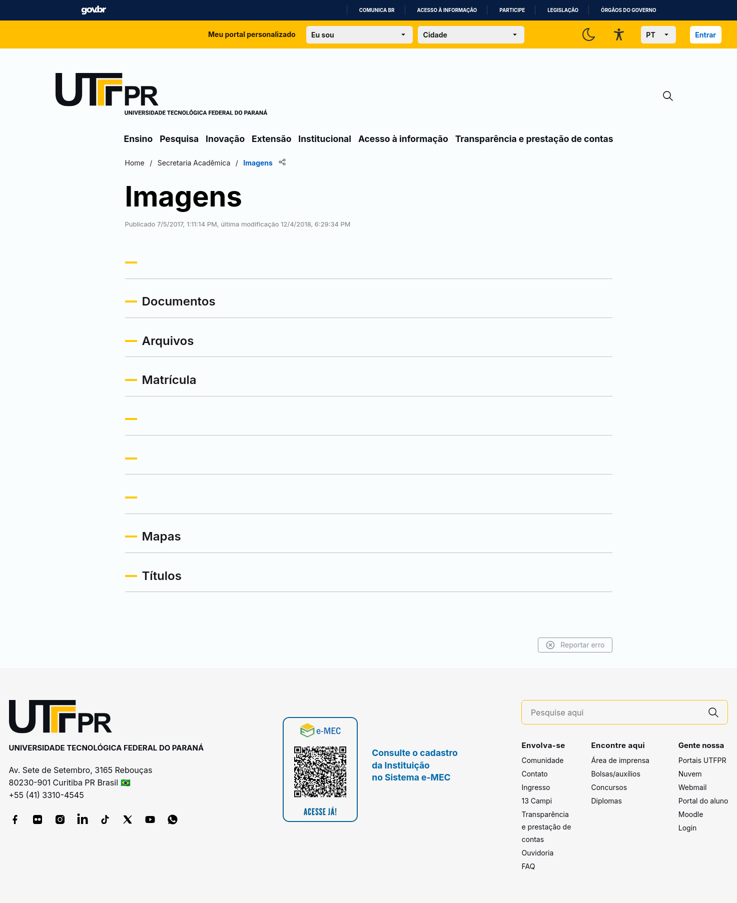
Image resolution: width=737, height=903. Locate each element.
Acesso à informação (447, 10)
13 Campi (536, 800)
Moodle (690, 814)
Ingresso (535, 787)
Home (135, 162)
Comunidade (542, 760)
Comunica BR (377, 10)
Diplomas (606, 800)
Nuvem (690, 774)
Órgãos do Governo (628, 10)
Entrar (705, 34)
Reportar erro (575, 645)
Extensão (271, 139)
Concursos (609, 787)
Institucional (324, 139)
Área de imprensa (620, 760)
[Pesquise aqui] (615, 713)
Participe (512, 10)
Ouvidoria (537, 852)
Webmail (692, 787)
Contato (534, 774)
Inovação (225, 139)
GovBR (93, 10)
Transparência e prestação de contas (534, 139)
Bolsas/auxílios (615, 774)
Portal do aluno (703, 800)
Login (687, 828)
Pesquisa (179, 139)
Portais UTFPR (702, 760)
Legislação (562, 10)
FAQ (528, 866)
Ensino (138, 139)
